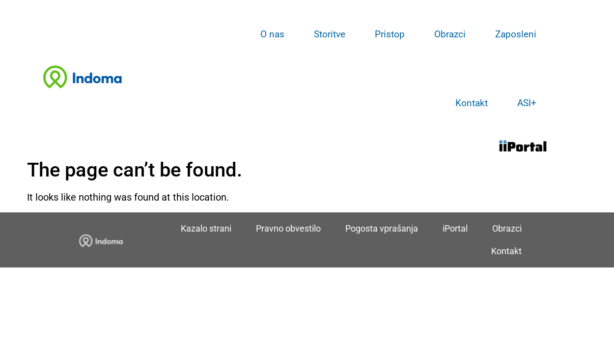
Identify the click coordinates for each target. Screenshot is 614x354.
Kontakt (471, 103)
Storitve (329, 34)
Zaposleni (515, 34)
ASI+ (526, 103)
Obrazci (450, 34)
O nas (272, 34)
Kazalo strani (206, 228)
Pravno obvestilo (288, 228)
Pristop (390, 34)
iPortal (455, 228)
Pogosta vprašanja (381, 228)
